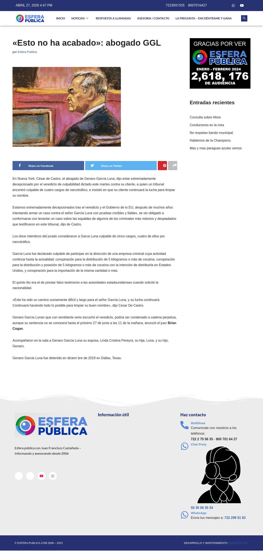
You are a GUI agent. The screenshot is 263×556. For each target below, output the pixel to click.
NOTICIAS (79, 18)
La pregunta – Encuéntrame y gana (204, 18)
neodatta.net (238, 544)
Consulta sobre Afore (205, 117)
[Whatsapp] (233, 6)
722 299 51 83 (235, 519)
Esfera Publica (27, 52)
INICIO (60, 18)
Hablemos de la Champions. (211, 140)
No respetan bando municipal (211, 133)
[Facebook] (216, 6)
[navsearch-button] (244, 18)
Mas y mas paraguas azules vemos (216, 148)
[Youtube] (242, 6)
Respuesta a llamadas (113, 18)
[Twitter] (225, 6)
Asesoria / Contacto (153, 18)
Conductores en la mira (207, 125)
